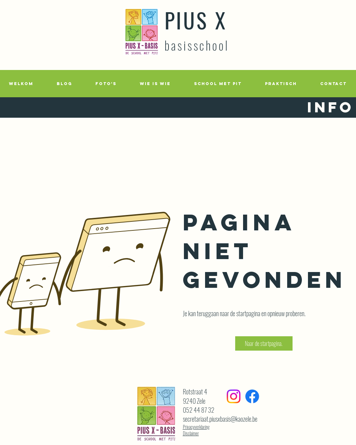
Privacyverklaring (196, 426)
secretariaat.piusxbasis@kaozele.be (220, 418)
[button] (106, 84)
